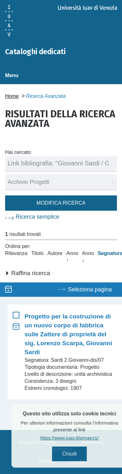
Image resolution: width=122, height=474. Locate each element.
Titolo (37, 253)
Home (12, 96)
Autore (54, 253)
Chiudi (77, 453)
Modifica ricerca (61, 203)
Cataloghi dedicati (35, 51)
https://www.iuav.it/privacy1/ (77, 438)
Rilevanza (16, 253)
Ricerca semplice (37, 217)
